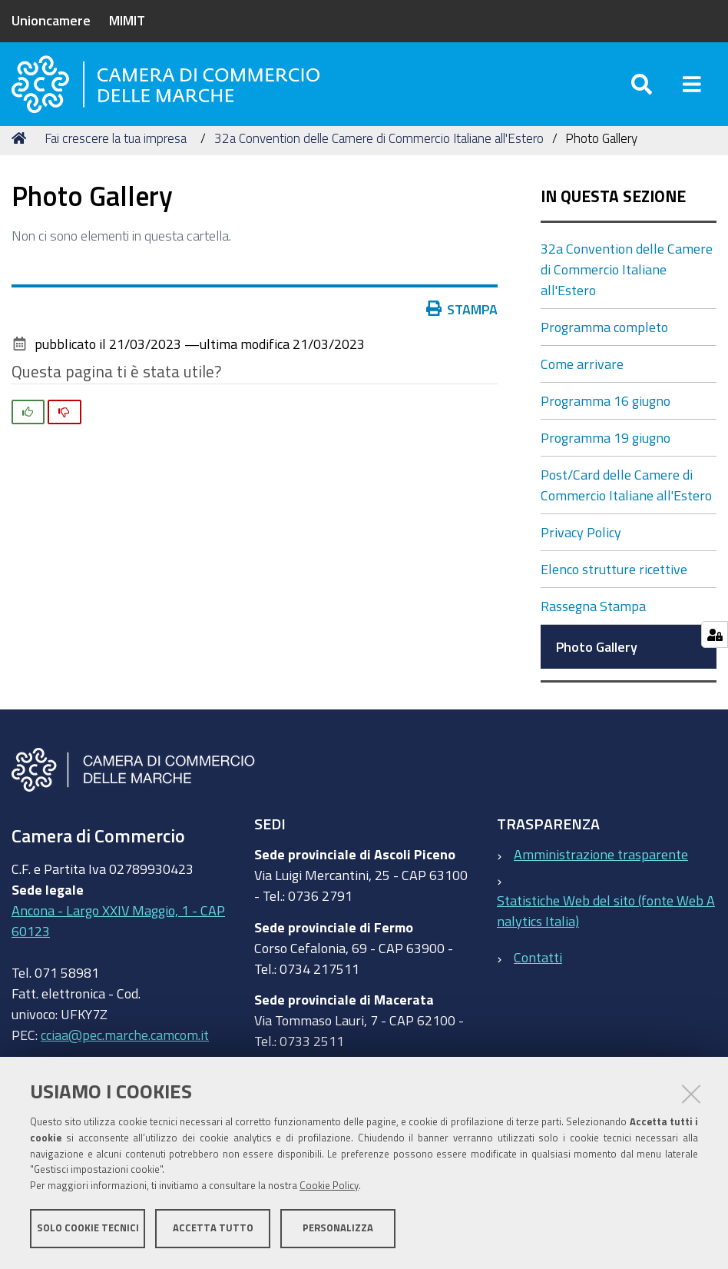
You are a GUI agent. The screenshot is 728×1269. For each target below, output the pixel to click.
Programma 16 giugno (605, 419)
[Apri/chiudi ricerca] (641, 92)
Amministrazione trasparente (601, 872)
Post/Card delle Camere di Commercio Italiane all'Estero (626, 503)
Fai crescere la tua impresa (116, 155)
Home (21, 155)
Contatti (538, 975)
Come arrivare (582, 382)
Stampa (462, 327)
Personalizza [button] (338, 1229)
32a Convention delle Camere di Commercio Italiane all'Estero (379, 155)
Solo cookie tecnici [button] (88, 1229)
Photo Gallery (596, 665)
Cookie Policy (329, 1186)
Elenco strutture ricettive (614, 587)
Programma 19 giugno (605, 456)
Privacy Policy (581, 550)
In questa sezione (613, 215)
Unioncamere (51, 20)
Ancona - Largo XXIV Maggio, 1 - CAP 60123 (118, 938)
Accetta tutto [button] (213, 1229)
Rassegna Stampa (593, 624)
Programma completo (604, 345)
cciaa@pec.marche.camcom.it (125, 1052)
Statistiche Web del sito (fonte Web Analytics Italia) (606, 929)
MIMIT (127, 20)
